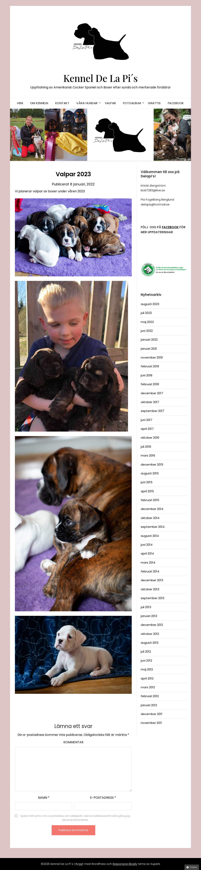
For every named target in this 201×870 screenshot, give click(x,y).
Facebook (176, 103)
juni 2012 (146, 660)
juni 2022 (147, 331)
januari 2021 (149, 349)
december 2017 (152, 393)
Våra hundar (87, 103)
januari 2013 (149, 616)
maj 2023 (147, 322)
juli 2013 (146, 607)
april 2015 (147, 491)
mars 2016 (148, 455)
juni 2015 (147, 482)
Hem (20, 103)
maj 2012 (147, 669)
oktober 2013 (150, 589)
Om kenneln (39, 103)
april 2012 (147, 678)
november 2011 (151, 723)
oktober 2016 (150, 437)
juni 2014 (147, 545)
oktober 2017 (150, 402)
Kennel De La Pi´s (100, 78)
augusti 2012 (149, 643)
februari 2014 (150, 571)
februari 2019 (150, 366)
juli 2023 (146, 313)
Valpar (110, 103)
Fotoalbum (132, 103)
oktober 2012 (150, 634)
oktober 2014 (150, 518)
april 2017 (147, 429)
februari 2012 (150, 696)
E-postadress (103, 797)
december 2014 (152, 509)
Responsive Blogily (125, 864)
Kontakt (62, 103)
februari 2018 (150, 384)
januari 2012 (149, 705)
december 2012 (152, 625)
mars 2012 (148, 687)
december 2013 (152, 580)
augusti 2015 (150, 473)
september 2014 (152, 527)
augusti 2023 (150, 304)
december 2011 (151, 714)
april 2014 (147, 553)
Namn (43, 797)
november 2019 (152, 357)
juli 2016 (146, 447)
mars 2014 (148, 562)
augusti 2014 (150, 536)
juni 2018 (146, 375)
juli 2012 (146, 651)
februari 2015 (150, 500)
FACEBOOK (170, 227)
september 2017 (152, 411)
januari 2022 (149, 339)
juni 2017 (146, 420)
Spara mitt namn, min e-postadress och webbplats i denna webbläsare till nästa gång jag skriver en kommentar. (75, 817)
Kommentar (73, 742)
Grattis (154, 103)
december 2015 (152, 464)
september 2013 (152, 598)
